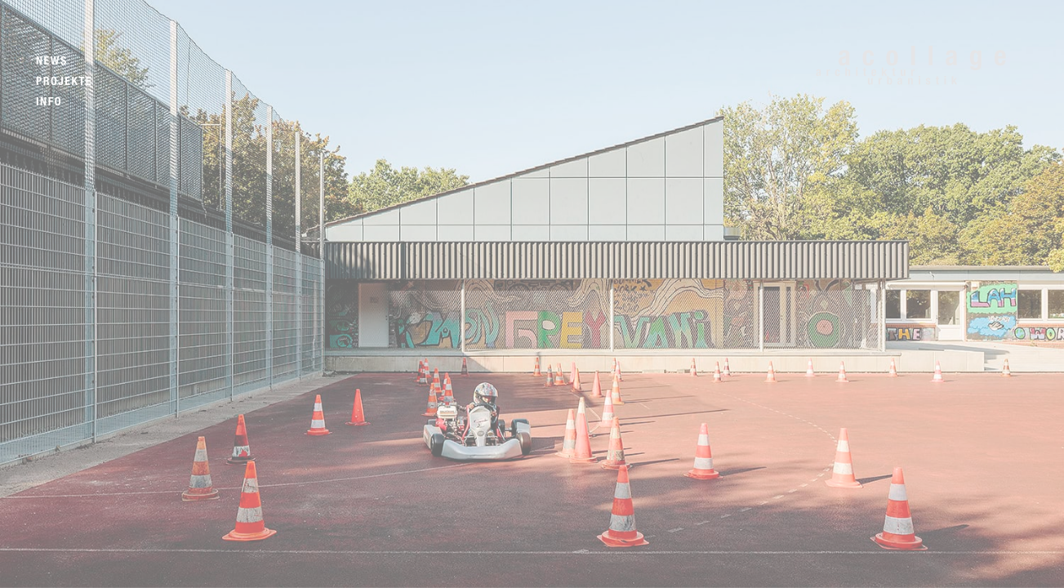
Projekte (64, 81)
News (52, 61)
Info (49, 102)
